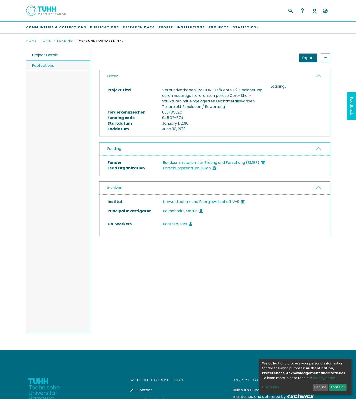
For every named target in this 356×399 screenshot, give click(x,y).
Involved (114, 187)
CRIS (47, 41)
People (166, 27)
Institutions (191, 27)
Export (285, 57)
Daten (112, 76)
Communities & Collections (56, 27)
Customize (271, 387)
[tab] (214, 76)
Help (302, 10)
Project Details (45, 55)
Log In (314, 10)
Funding (65, 41)
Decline (320, 387)
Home (31, 41)
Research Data (139, 27)
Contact (141, 390)
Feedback (351, 106)
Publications (104, 27)
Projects (219, 27)
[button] (325, 11)
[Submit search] (290, 10)
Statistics (306, 57)
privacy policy (324, 378)
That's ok (338, 387)
